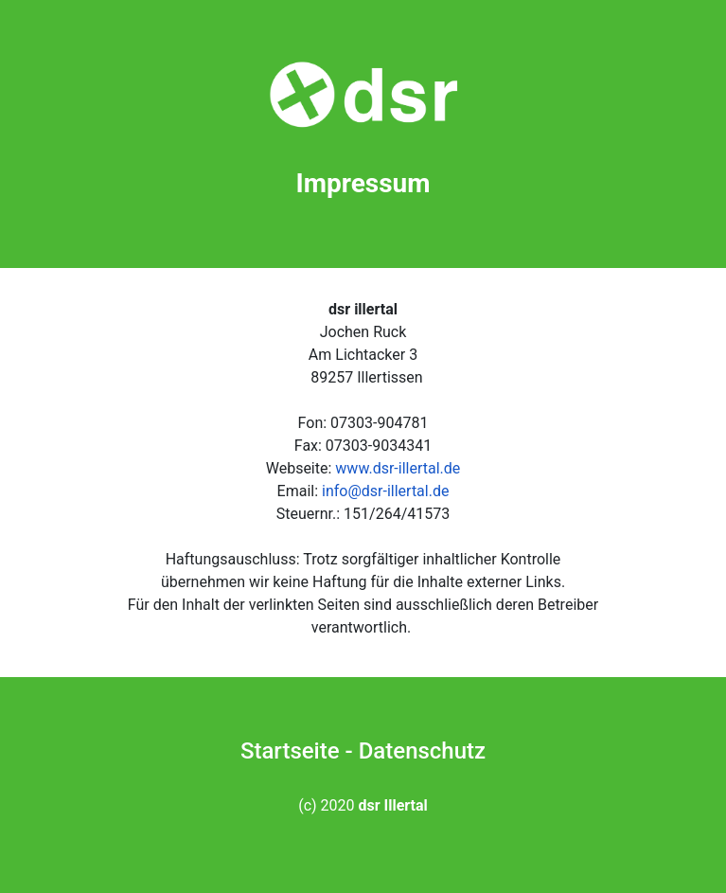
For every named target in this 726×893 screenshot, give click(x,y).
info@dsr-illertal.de (385, 491)
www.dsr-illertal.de (397, 468)
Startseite (290, 751)
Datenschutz (422, 751)
